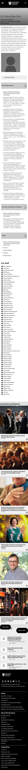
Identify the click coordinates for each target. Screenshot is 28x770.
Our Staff (5, 263)
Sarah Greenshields (8, 382)
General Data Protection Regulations (10, 765)
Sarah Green (6, 380)
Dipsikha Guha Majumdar (10, 311)
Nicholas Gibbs (7, 364)
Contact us (4, 749)
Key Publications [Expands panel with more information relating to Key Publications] (8, 85)
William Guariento (8, 390)
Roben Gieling (7, 376)
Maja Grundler (7, 347)
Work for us (4, 722)
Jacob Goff (6, 333)
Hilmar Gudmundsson (9, 331)
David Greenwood (8, 270)
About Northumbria (8, 713)
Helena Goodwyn (8, 329)
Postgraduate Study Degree (8, 698)
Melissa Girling (7, 358)
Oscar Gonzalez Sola (9, 368)
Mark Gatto (6, 353)
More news (5, 627)
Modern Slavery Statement (8, 735)
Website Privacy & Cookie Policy (9, 731)
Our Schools (4, 700)
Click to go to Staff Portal (7, 763)
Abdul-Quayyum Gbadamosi (11, 276)
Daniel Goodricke (8, 307)
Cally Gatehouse (7, 294)
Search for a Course (6, 696)
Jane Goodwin (7, 335)
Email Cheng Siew (9, 77)
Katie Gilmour (7, 341)
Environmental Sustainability (8, 758)
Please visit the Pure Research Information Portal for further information (11, 93)
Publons (5, 253)
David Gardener (7, 309)
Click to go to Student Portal (8, 760)
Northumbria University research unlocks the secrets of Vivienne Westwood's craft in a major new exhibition (14, 619)
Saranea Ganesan (8, 384)
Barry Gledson (7, 266)
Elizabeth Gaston (8, 317)
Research (3, 717)
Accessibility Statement (7, 728)
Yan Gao (5, 392)
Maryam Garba (7, 356)
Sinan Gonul (6, 386)
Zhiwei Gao (6, 394)
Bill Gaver (6, 290)
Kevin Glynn (6, 343)
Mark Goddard (7, 355)
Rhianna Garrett (7, 374)
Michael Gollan (7, 360)
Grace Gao (6, 323)
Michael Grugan (7, 362)
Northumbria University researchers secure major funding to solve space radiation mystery (13, 546)
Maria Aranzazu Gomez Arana (11, 351)
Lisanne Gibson (7, 345)
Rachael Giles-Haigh (8, 372)
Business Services (5, 715)
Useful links (5, 747)
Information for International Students (11, 702)
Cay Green (6, 268)
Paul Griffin (6, 370)
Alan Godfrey (7, 280)
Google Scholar (7, 250)
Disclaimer (4, 733)
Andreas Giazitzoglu (9, 282)
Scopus (5, 247)
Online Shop (4, 767)
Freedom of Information (7, 726)
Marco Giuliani (7, 349)
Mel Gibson (6, 272)
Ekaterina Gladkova (8, 313)
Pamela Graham (7, 274)
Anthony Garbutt (8, 286)
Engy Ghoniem (7, 319)
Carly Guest (6, 295)
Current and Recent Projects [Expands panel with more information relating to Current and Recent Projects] (12, 207)
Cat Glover (6, 299)
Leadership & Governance (7, 720)
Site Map (3, 743)
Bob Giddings (7, 292)
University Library (5, 704)
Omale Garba (7, 366)
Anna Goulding (7, 284)
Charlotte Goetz (7, 303)
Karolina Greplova (8, 339)
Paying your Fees (5, 752)
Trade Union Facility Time (7, 737)
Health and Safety (5, 756)
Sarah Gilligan (7, 378)
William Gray (6, 388)
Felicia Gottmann (8, 321)
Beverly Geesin (7, 288)
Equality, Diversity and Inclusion (9, 754)
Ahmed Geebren (7, 278)
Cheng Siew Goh (7, 305)
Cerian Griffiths (7, 301)
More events (22, 630)
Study (3, 693)
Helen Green (6, 327)
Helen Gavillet (7, 325)
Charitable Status (5, 724)
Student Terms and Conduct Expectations (12, 707)
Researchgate (7, 255)
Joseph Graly (7, 337)
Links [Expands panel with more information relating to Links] (4, 235)
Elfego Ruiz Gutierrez (9, 315)
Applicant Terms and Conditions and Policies (12, 709)
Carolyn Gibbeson (8, 298)
